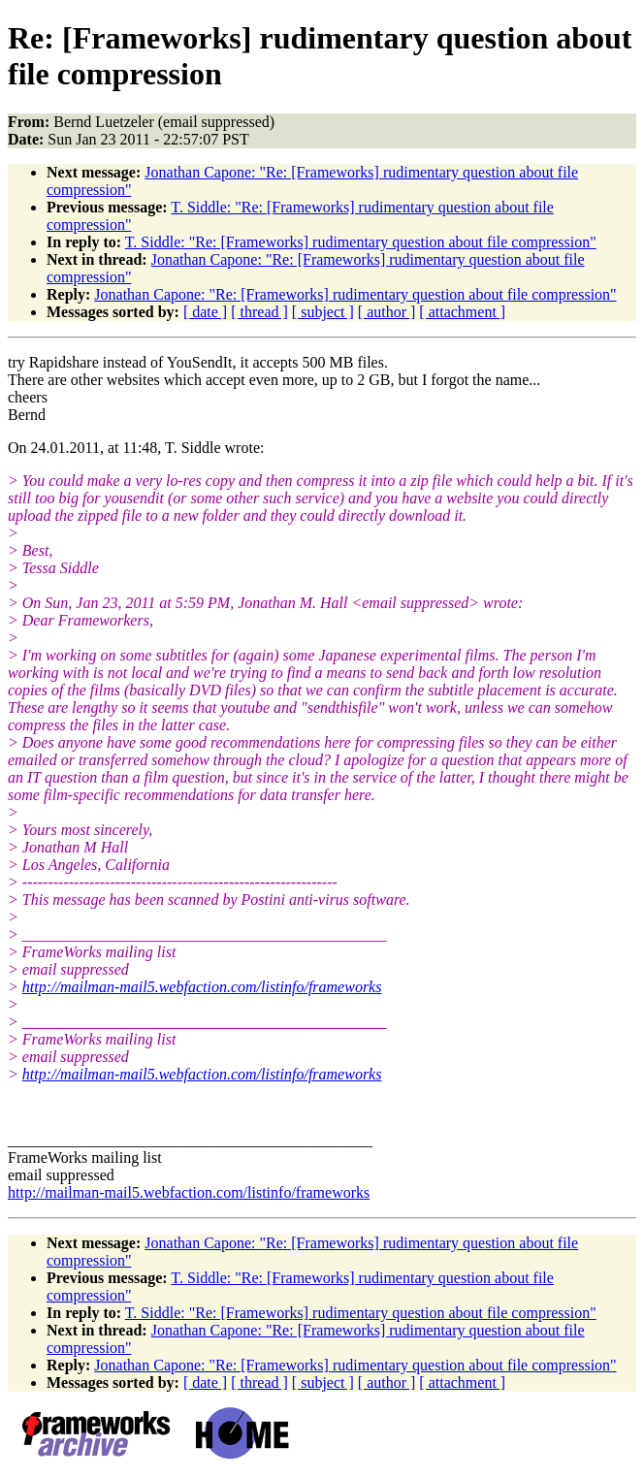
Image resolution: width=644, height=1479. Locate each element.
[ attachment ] (462, 312)
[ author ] (387, 312)
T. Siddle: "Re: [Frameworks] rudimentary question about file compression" (360, 242)
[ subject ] (323, 312)
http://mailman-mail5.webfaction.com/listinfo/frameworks (202, 987)
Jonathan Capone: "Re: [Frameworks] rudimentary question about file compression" (355, 294)
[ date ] (205, 312)
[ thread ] (259, 312)
